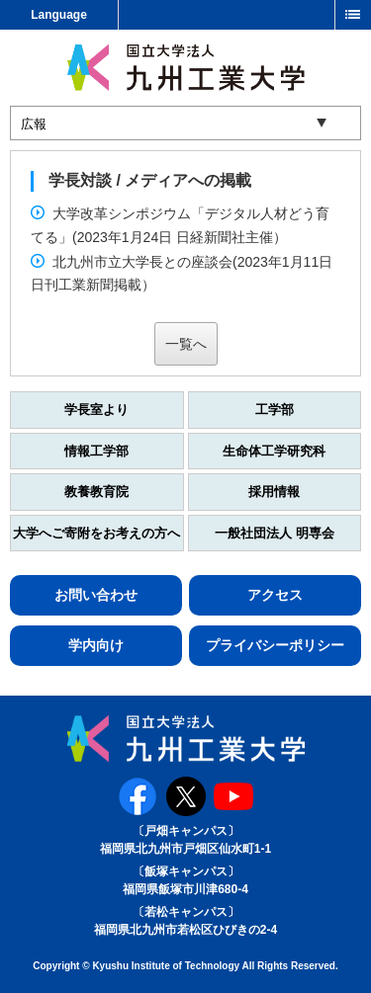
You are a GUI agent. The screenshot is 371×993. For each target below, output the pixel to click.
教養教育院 (96, 491)
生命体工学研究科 (274, 451)
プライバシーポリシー (275, 645)
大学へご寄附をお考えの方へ (96, 533)
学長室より (96, 409)
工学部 (274, 409)
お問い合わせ (96, 595)
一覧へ (186, 344)
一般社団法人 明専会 (274, 533)
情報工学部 (96, 451)
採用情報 (274, 491)
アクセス (275, 595)
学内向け (96, 645)
